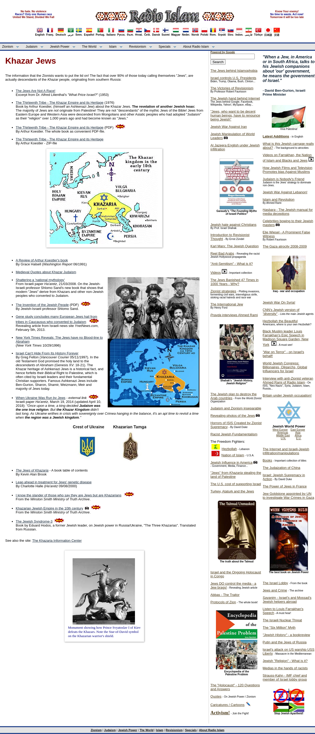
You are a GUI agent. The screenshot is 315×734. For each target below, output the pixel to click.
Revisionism (137, 46)
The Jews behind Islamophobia (233, 71)
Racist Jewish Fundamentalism (233, 434)
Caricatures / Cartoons (227, 705)
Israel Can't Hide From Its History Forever (47, 353)
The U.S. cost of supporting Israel (235, 484)
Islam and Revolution (278, 199)
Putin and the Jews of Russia (285, 642)
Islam (113, 46)
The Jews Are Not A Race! (35, 91)
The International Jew (226, 304)
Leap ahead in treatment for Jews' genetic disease (53, 482)
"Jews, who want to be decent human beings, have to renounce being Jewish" (235, 115)
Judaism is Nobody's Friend (283, 179)
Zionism (7, 46)
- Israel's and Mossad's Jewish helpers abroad (287, 600)
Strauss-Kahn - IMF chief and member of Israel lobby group (285, 677)
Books (267, 460)
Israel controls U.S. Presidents (233, 78)
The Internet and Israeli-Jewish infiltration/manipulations (286, 451)
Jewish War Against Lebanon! (285, 192)
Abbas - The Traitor (225, 595)
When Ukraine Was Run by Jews (41, 398)
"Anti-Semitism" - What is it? (231, 264)
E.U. (298, 438)
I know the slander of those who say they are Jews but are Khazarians (68, 495)
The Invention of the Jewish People (42, 305)
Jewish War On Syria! (279, 302)
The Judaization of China (281, 468)
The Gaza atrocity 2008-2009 (285, 246)
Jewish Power (59, 46)
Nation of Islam (232, 455)
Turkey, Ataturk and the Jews (232, 491)
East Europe (298, 429)
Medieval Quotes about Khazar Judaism (46, 272)
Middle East (283, 435)
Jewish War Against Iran (228, 127)
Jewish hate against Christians (233, 225)
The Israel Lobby (275, 583)
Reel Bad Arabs (222, 253)
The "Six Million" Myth (279, 627)
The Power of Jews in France (285, 486)
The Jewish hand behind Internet (235, 98)
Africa (298, 435)
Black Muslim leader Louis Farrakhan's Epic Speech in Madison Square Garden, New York (285, 338)
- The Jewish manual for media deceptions (288, 212)
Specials (164, 46)
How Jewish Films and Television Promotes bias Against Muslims (287, 170)
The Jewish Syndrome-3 (34, 521)
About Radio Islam (196, 46)
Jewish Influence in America (231, 462)
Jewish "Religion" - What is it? (285, 661)
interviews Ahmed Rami (234, 315)
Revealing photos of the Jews (232, 416)
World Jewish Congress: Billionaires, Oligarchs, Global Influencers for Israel (285, 367)
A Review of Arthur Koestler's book (42, 260)
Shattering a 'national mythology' (40, 280)
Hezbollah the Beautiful (280, 321)
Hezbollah (229, 449)
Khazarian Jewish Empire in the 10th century (49, 508)
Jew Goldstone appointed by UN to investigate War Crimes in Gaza (288, 496)
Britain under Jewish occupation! (287, 395)
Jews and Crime (275, 590)
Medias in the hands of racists (285, 668)
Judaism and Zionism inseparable (235, 408)
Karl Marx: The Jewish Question (234, 246)
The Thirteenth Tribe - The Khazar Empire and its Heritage (60, 103)
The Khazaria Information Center (57, 541)
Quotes (215, 696)
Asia (297, 432)
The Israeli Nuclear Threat (282, 620)
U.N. (283, 438)
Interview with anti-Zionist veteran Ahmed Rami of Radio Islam (288, 380)
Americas (282, 432)
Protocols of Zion (223, 602)
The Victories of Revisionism (231, 88)
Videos (215, 273)
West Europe (280, 429)
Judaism (31, 46)
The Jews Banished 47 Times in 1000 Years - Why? (234, 282)
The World (89, 46)
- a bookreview (286, 635)
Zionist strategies (223, 291)
